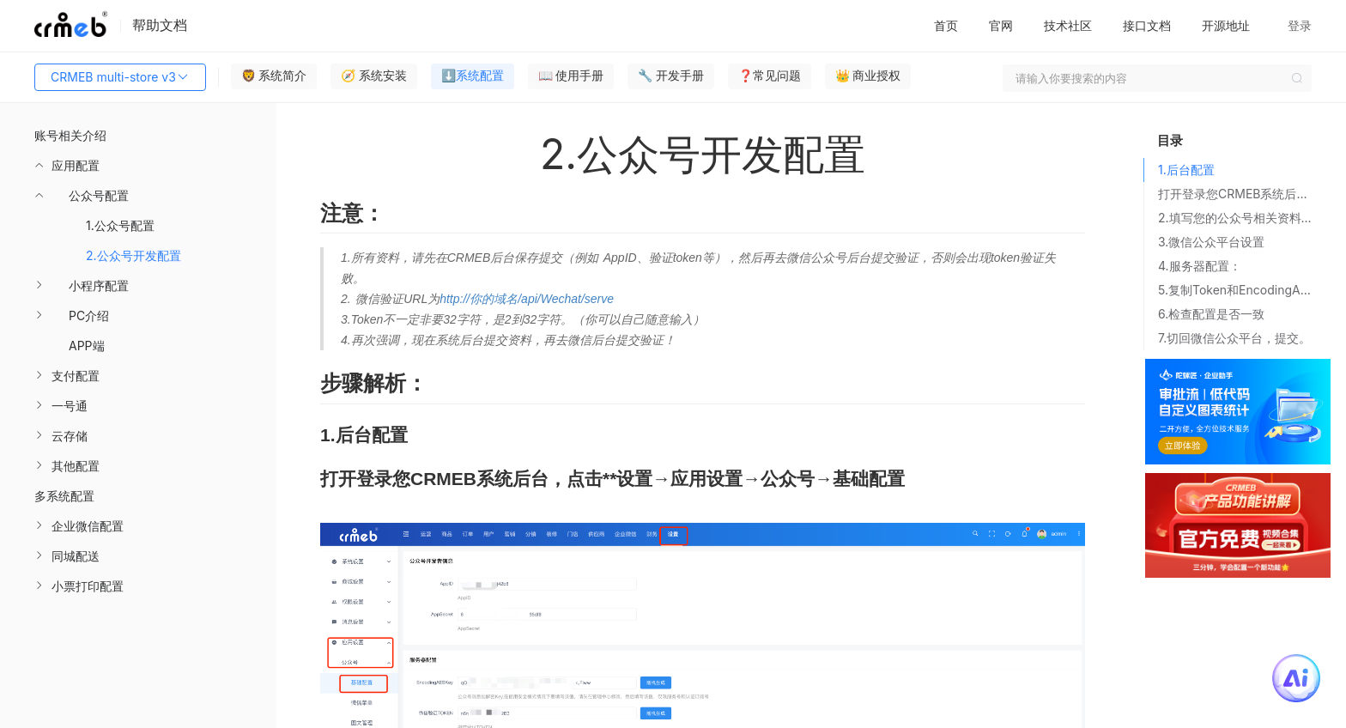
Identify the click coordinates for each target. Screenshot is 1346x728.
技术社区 (1068, 25)
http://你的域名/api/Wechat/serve (527, 299)
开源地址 (1226, 25)
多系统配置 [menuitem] (64, 495)
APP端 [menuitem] (87, 345)
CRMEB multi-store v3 (120, 77)
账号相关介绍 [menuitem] (70, 135)
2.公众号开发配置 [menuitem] (133, 255)
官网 (1001, 25)
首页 (946, 25)
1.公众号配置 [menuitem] (120, 225)
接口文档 (1147, 25)
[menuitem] (138, 255)
